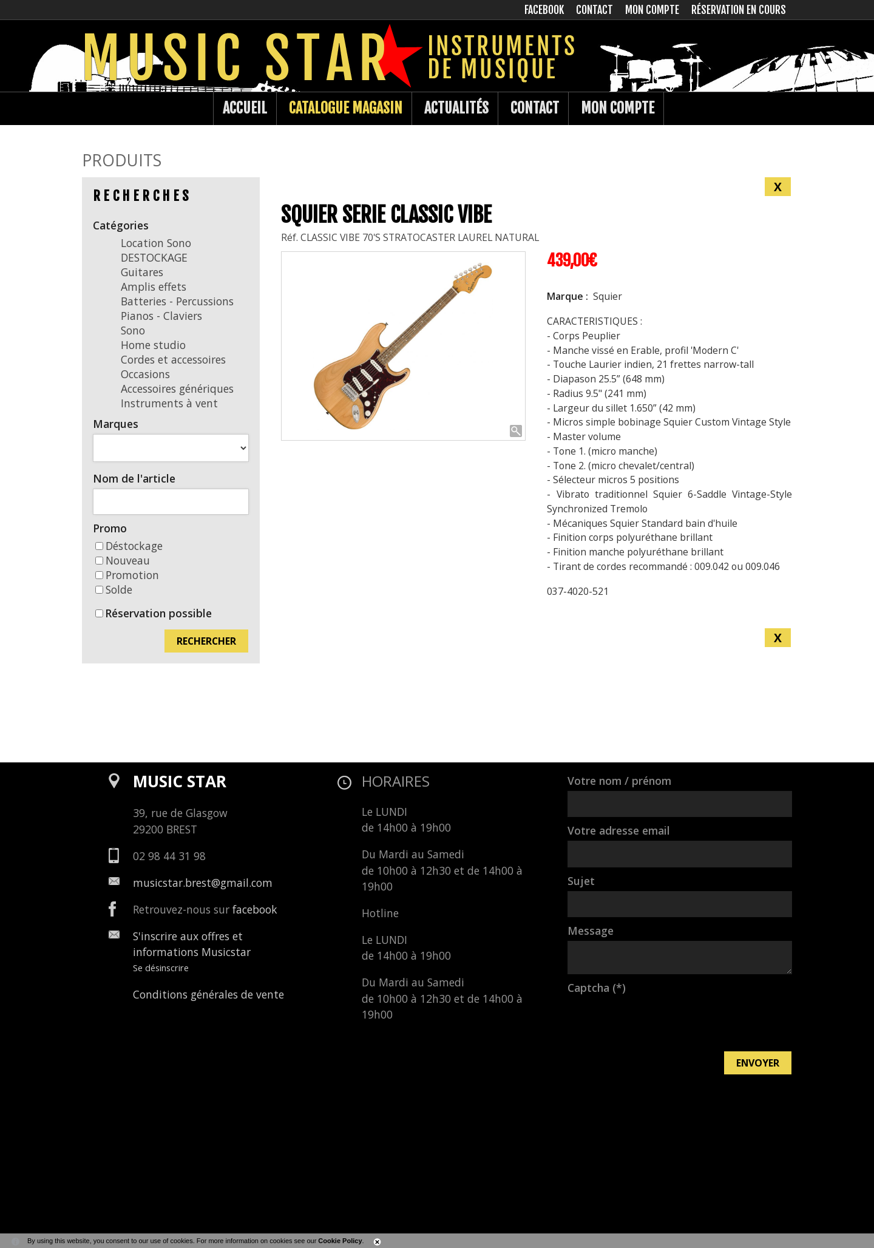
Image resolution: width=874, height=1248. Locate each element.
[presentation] (659, 1021)
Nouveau (122, 560)
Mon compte (617, 108)
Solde (113, 589)
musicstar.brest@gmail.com (203, 882)
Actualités (456, 108)
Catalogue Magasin (345, 108)
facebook (254, 909)
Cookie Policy (340, 1240)
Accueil (245, 108)
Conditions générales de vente (208, 994)
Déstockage (129, 545)
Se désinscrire (161, 967)
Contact (534, 108)
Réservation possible (158, 613)
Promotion (127, 575)
